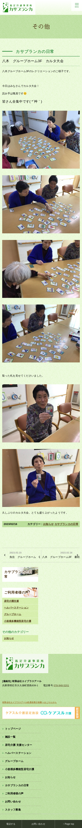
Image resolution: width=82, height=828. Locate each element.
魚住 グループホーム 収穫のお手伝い (25, 554)
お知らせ (48, 524)
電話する (10, 824)
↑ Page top (68, 824)
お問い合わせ (13, 801)
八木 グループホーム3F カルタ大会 (33, 61)
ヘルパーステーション (16, 607)
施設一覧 (10, 736)
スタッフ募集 (13, 809)
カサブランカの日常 (66, 524)
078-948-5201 (61, 685)
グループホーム (12, 614)
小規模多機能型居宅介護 (17, 621)
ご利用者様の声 (16, 592)
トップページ (13, 728)
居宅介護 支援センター (18, 744)
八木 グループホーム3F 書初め (61, 554)
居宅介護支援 (11, 601)
